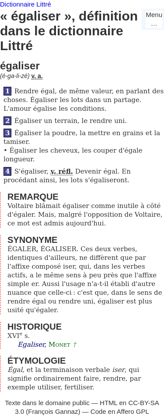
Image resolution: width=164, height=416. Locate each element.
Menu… (154, 19)
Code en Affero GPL (120, 411)
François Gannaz (53, 411)
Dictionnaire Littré (25, 4)
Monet (59, 344)
